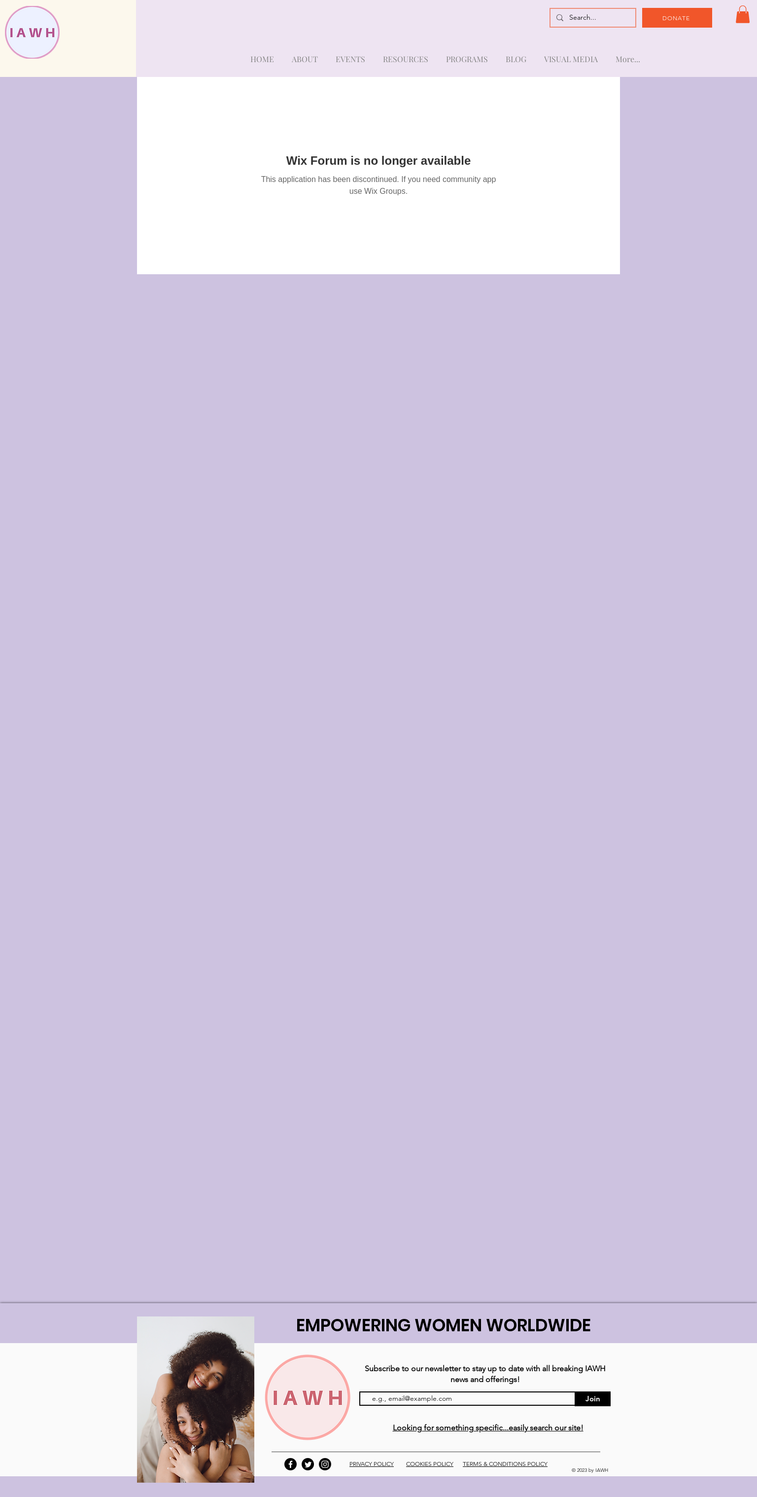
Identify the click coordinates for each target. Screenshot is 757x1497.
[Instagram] (325, 1464)
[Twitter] (308, 1464)
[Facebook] (290, 1464)
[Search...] (592, 18)
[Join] (593, 1398)
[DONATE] (677, 18)
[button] (742, 14)
